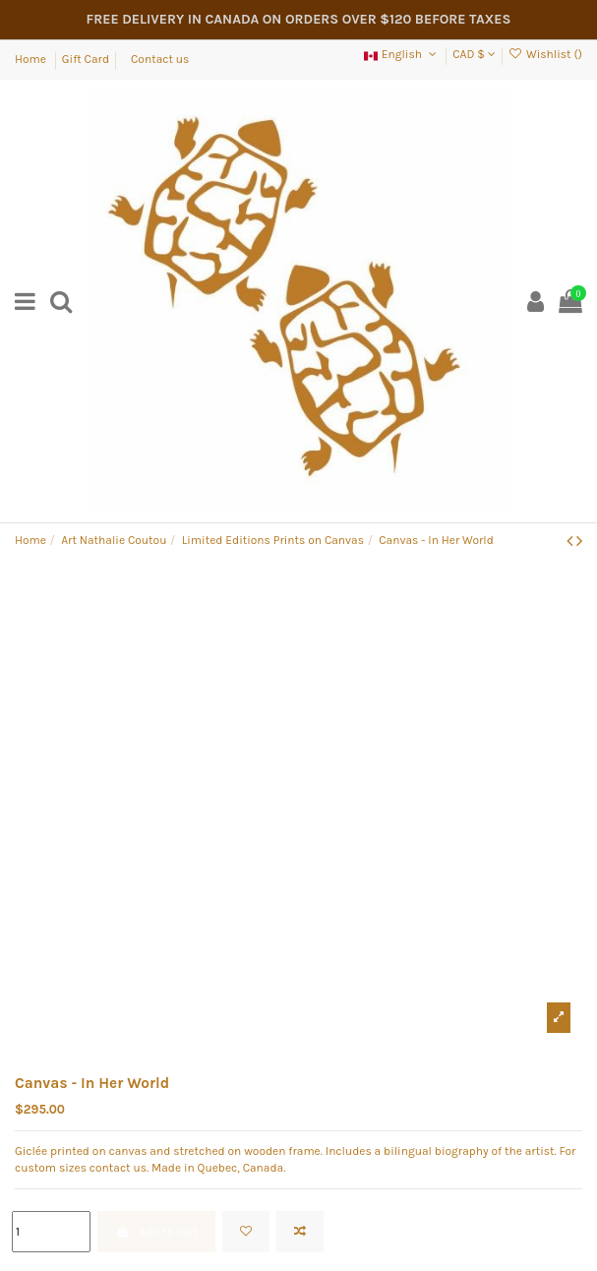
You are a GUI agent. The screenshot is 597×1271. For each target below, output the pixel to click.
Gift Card (85, 59)
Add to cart (156, 1232)
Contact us (160, 59)
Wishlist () (545, 54)
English (401, 54)
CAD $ (473, 54)
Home (32, 59)
